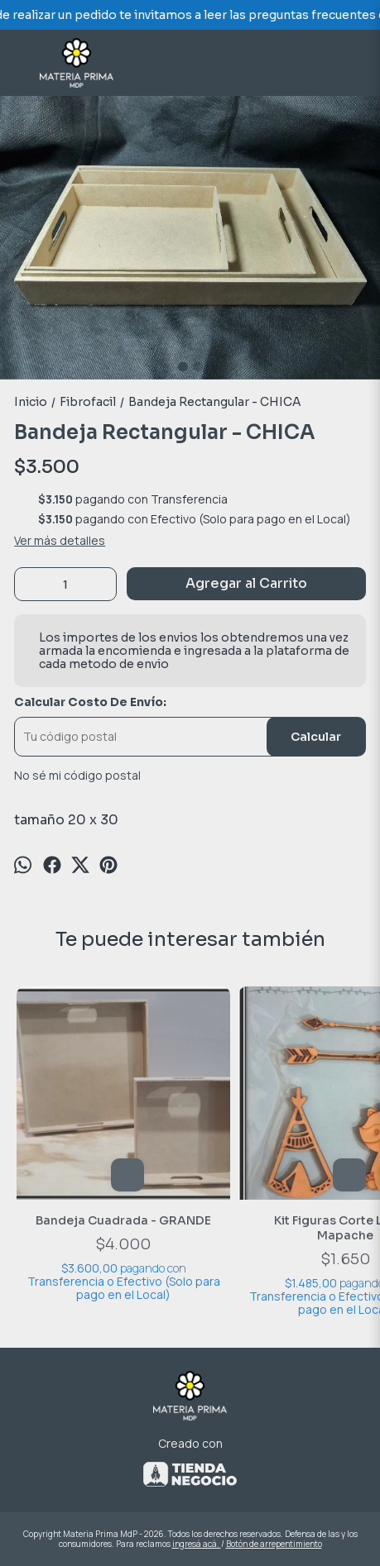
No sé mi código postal (77, 775)
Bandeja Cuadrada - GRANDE (123, 1220)
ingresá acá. (196, 1543)
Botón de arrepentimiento (274, 1543)
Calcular (316, 736)
